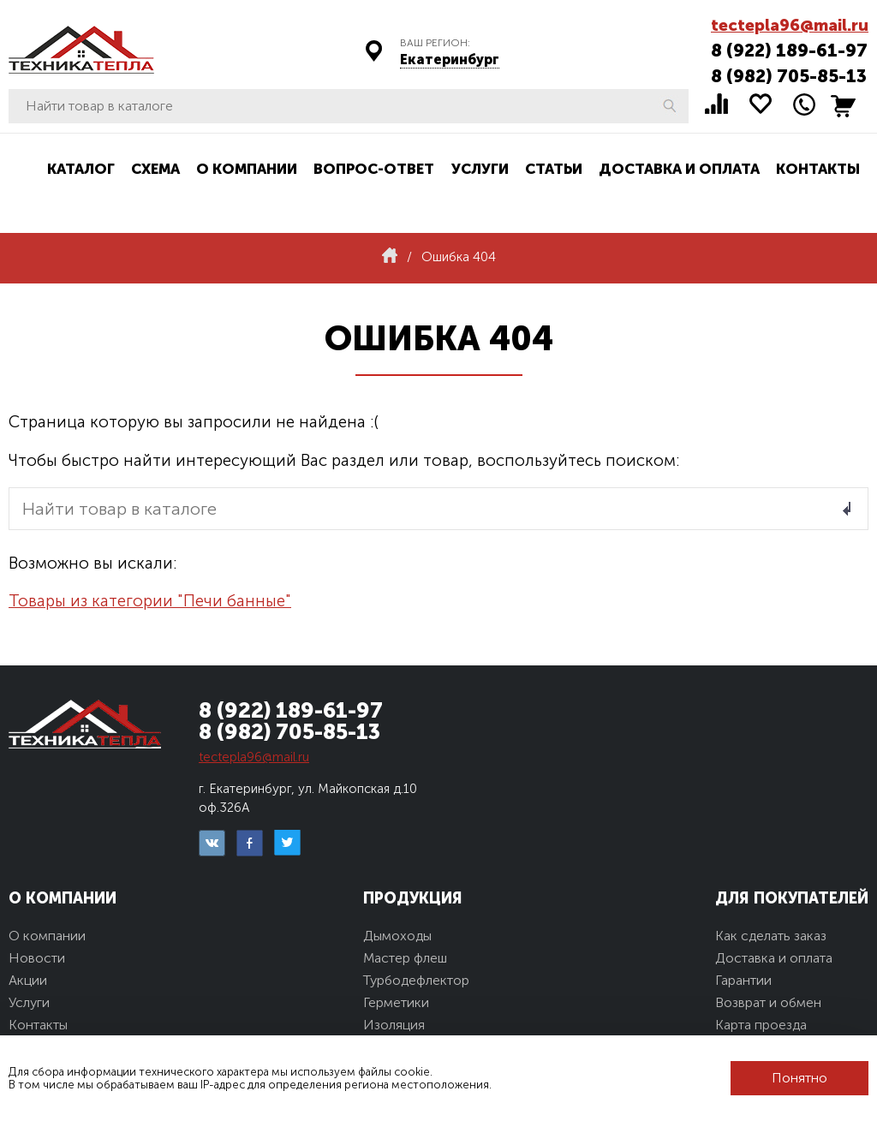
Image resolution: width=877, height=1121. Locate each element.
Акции (28, 980)
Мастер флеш (405, 958)
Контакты (818, 168)
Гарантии (743, 980)
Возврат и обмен (768, 1002)
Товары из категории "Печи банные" (150, 601)
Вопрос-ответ (373, 168)
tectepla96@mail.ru (789, 25)
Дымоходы (397, 935)
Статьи (553, 168)
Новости (37, 958)
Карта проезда (761, 1025)
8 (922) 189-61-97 (789, 50)
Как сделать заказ (770, 935)
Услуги (480, 168)
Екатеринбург (449, 59)
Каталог (81, 168)
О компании (246, 168)
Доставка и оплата (679, 168)
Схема (155, 168)
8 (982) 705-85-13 (789, 75)
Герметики (396, 1002)
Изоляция (394, 1025)
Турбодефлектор (416, 980)
